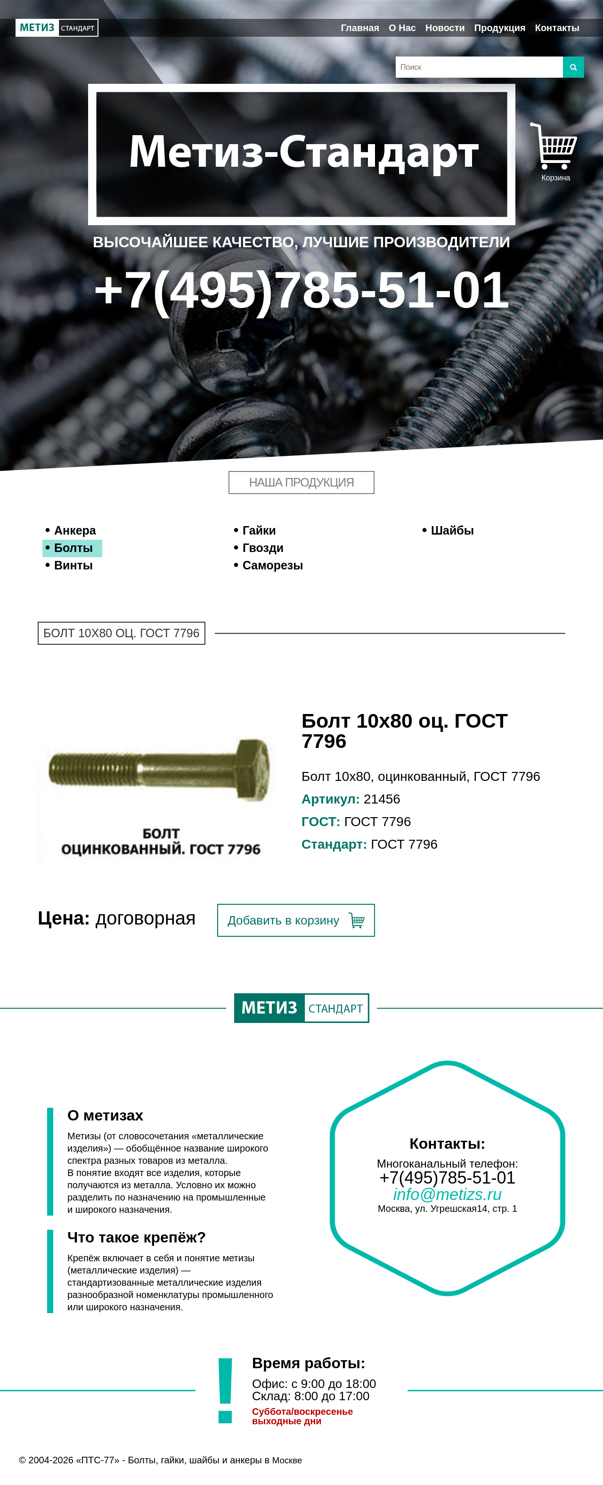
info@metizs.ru (447, 1195)
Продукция (500, 28)
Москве (288, 1460)
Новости (445, 28)
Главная (360, 28)
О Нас (402, 28)
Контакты (557, 28)
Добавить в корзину (283, 920)
